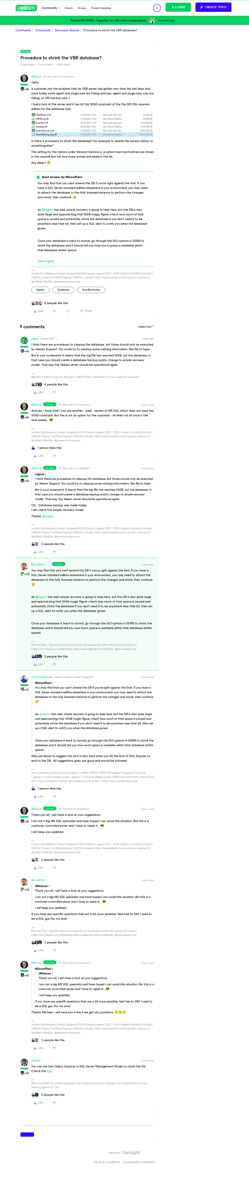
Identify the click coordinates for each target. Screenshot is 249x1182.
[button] (213, 7)
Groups (82, 8)
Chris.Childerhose (42, 677)
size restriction (91, 290)
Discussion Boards (67, 30)
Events (69, 8)
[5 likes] (49, 303)
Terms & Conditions (107, 1162)
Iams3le (35, 1060)
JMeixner (36, 77)
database (63, 290)
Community (23, 30)
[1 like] (46, 448)
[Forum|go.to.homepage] (26, 8)
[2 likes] (48, 544)
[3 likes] (49, 656)
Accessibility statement (139, 1162)
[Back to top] (241, 1157)
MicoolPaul (38, 564)
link (49, 1071)
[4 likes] (49, 384)
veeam (40, 290)
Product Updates (101, 8)
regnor (35, 339)
